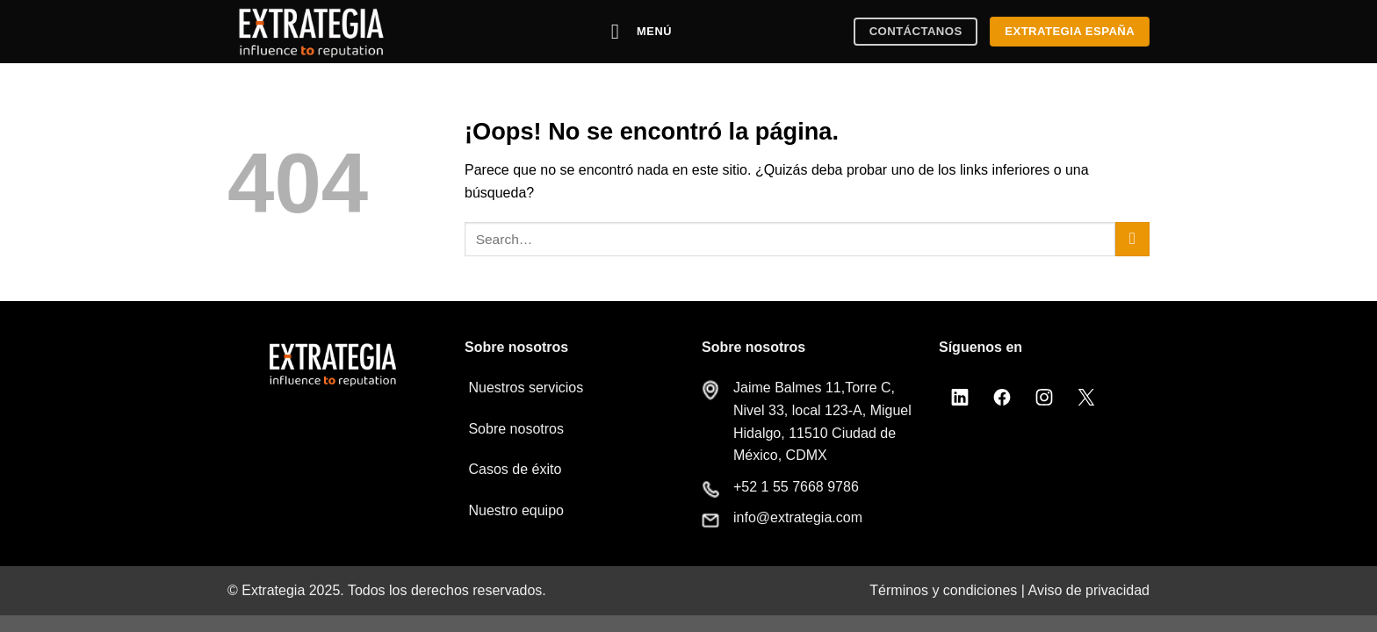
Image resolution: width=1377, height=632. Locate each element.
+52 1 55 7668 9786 (796, 486)
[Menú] (642, 31)
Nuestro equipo (514, 510)
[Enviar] (1132, 239)
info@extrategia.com (797, 517)
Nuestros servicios (524, 387)
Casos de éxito (513, 469)
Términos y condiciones (943, 590)
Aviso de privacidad (1089, 590)
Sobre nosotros (514, 428)
